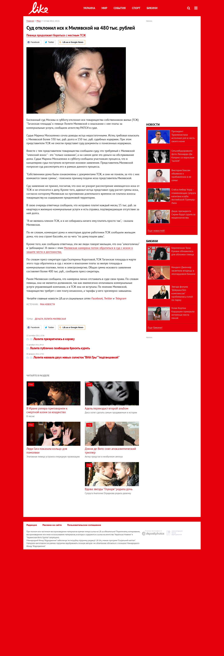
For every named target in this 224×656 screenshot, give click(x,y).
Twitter (108, 298)
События (120, 8)
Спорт (136, 8)
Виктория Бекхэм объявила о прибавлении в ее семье (181, 175)
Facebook (97, 298)
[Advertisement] (52, 484)
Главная (30, 20)
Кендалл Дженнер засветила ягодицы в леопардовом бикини (183, 270)
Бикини (152, 8)
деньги (39, 318)
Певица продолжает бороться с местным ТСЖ (56, 35)
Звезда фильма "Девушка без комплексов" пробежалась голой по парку (182, 293)
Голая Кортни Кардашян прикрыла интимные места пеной (182, 313)
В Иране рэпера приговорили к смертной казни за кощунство (47, 410)
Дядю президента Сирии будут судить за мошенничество (183, 214)
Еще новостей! (156, 230)
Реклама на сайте (52, 524)
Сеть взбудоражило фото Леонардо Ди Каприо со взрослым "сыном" (182, 155)
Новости (153, 125)
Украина (89, 8)
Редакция (31, 524)
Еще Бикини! (155, 327)
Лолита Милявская (55, 318)
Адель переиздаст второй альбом (106, 408)
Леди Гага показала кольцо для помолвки (46, 450)
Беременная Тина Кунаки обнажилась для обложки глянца (182, 251)
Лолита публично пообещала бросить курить (58, 348)
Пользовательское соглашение (84, 524)
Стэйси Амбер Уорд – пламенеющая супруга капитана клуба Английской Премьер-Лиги (183, 196)
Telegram (120, 298)
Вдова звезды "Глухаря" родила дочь (108, 489)
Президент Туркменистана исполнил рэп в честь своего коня (182, 136)
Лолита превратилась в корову (50, 339)
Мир (104, 8)
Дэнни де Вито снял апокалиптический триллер (110, 450)
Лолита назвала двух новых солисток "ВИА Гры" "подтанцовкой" (72, 357)
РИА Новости (47, 304)
